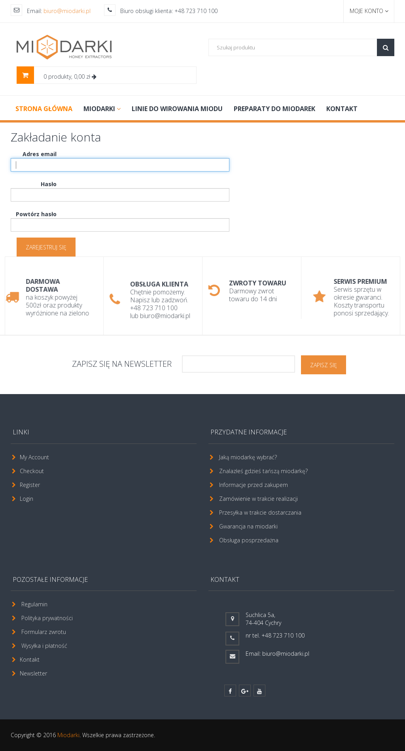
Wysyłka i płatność (44, 645)
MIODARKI (102, 108)
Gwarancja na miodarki (248, 526)
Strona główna (43, 108)
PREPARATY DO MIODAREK (274, 108)
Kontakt (342, 108)
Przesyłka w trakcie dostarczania (260, 512)
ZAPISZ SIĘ (323, 365)
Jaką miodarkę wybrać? (248, 457)
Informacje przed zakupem (253, 485)
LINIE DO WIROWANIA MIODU (177, 108)
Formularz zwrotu (43, 632)
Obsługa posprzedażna (248, 540)
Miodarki (68, 735)
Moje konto (369, 11)
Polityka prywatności (47, 618)
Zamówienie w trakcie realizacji (258, 498)
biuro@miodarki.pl (67, 11)
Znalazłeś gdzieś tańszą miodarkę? (263, 471)
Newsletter (33, 673)
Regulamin (34, 604)
